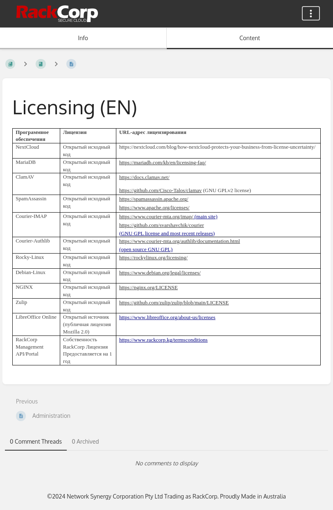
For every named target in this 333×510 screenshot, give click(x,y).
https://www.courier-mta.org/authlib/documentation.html (179, 241)
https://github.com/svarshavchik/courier (161, 225)
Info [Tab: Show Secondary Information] (83, 37)
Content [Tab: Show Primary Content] (250, 37)
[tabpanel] (166, 463)
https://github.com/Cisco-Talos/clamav (160, 190)
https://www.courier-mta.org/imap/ (156, 216)
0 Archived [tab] (85, 441)
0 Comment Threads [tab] (36, 441)
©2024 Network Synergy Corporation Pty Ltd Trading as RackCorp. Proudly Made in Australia (166, 496)
